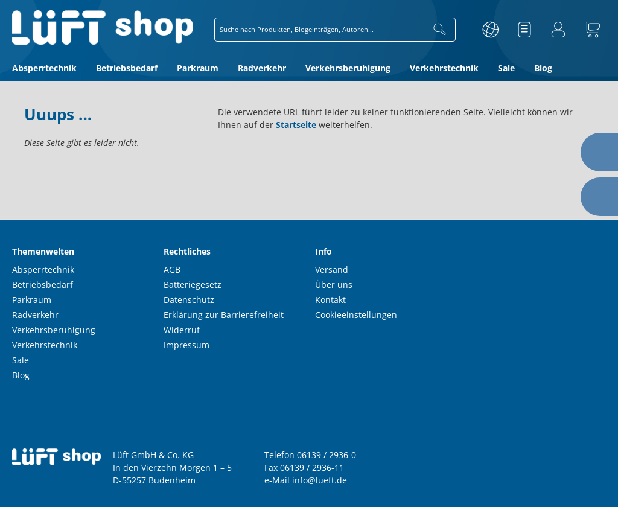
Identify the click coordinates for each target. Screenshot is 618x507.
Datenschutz (189, 299)
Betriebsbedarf (42, 284)
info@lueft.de (319, 480)
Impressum (186, 345)
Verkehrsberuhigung (53, 330)
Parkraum (31, 299)
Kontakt (330, 299)
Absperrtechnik (43, 269)
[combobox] (319, 30)
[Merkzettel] (524, 29)
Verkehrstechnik (44, 345)
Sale (20, 360)
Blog (21, 375)
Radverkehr (35, 314)
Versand (331, 269)
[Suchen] (440, 30)
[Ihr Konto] (558, 29)
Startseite (296, 124)
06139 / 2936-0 (326, 455)
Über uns (333, 284)
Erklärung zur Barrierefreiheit (224, 314)
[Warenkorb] (592, 29)
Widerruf (182, 330)
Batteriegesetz (192, 284)
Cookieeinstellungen (356, 314)
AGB (172, 269)
